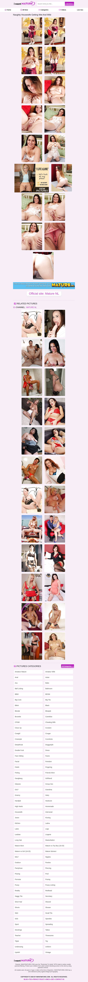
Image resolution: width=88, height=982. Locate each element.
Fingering (48, 767)
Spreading (49, 924)
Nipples (48, 857)
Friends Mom (50, 773)
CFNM (17, 722)
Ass (16, 683)
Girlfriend (48, 778)
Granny (17, 795)
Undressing (19, 947)
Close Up (18, 728)
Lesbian (18, 834)
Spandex (48, 919)
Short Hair (18, 902)
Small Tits (48, 913)
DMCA (48, 979)
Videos (62, 10)
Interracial (48, 812)
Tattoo (47, 930)
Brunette (18, 717)
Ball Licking (19, 688)
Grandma (48, 790)
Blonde (17, 711)
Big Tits (48, 700)
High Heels (19, 806)
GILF (16, 790)
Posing (47, 879)
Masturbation (50, 840)
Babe (47, 683)
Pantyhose (18, 868)
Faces (47, 756)
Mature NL (31, 307)
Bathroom (48, 688)
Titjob (17, 941)
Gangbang (18, 778)
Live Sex (79, 10)
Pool (47, 874)
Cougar (48, 733)
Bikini (17, 705)
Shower (48, 907)
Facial (17, 761)
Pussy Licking (50, 885)
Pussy (17, 885)
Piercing (48, 868)
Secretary (48, 896)
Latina (47, 823)
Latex (17, 829)
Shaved (48, 902)
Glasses (18, 784)
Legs (47, 829)
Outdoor (18, 862)
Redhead (48, 891)
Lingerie (48, 834)
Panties (48, 862)
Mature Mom (19, 846)
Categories (43, 10)
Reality (17, 891)
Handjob (18, 801)
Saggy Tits (18, 896)
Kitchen (17, 823)
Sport (17, 924)
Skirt (16, 913)
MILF (17, 857)
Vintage (48, 952)
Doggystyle (49, 745)
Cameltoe (48, 717)
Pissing (17, 874)
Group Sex (49, 784)
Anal (16, 677)
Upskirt (17, 952)
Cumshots (49, 739)
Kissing (48, 818)
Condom (48, 728)
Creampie (18, 739)
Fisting (17, 773)
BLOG (26, 979)
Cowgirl (17, 733)
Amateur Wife (50, 672)
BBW (17, 694)
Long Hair (18, 840)
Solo (16, 919)
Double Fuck (19, 750)
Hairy (47, 795)
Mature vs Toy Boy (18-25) (54, 846)
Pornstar (18, 879)
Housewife (18, 812)
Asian (47, 677)
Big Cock (18, 700)
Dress (47, 750)
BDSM (47, 694)
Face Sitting (19, 756)
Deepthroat (19, 745)
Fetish (17, 767)
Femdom (48, 761)
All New (24, 10)
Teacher (18, 935)
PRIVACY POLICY (38, 979)
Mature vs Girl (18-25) (22, 851)
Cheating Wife (50, 722)
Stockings (18, 930)
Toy (46, 941)
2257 (52, 979)
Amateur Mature (20, 672)
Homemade (49, 806)
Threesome (49, 935)
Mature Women (50, 851)
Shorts (17, 907)
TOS (30, 979)
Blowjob (48, 711)
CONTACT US (59, 979)
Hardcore (48, 801)
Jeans (17, 818)
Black (47, 705)
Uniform (48, 947)
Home (8, 10)
